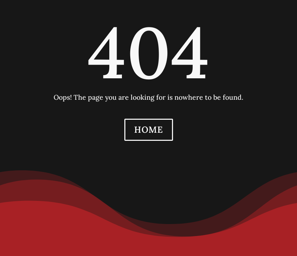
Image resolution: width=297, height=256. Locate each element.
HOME (148, 129)
